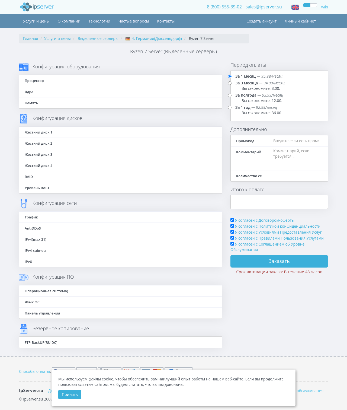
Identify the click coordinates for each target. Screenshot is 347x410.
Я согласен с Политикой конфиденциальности (277, 226)
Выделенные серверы (98, 38)
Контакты (166, 21)
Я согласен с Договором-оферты (265, 220)
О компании (69, 21)
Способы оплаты (34, 371)
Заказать (279, 261)
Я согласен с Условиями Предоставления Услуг (278, 232)
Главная (30, 38)
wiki (324, 6)
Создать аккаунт (261, 21)
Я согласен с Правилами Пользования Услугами (279, 238)
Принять (70, 394)
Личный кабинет (300, 21)
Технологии (99, 21)
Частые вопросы (133, 21)
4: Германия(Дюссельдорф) (154, 38)
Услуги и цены (36, 21)
